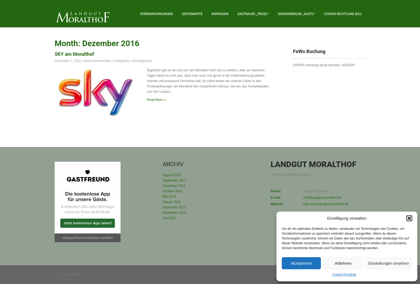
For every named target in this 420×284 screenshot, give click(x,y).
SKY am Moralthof (74, 54)
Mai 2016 (169, 196)
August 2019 (172, 175)
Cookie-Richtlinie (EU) (342, 14)
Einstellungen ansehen (388, 263)
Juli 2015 (169, 218)
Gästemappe (192, 14)
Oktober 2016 (172, 191)
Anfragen (219, 14)
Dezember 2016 (174, 186)
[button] (409, 218)
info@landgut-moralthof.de (322, 198)
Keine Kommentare (97, 61)
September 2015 (174, 213)
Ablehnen (343, 263)
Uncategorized (141, 61)
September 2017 (174, 180)
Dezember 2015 (174, 207)
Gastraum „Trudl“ (253, 14)
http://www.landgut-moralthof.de (325, 204)
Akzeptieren (301, 263)
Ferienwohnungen (156, 14)
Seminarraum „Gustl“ (296, 14)
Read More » (156, 100)
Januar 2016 (172, 202)
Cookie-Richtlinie (344, 274)
